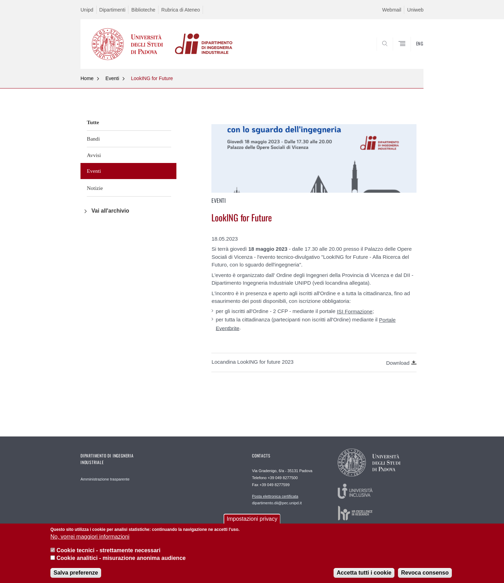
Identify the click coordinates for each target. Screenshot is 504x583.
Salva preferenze (76, 577)
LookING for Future (152, 78)
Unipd (86, 10)
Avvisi (94, 155)
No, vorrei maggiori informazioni (90, 542)
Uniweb (415, 10)
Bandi (93, 139)
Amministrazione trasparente (105, 479)
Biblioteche (143, 10)
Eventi (112, 78)
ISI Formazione (354, 311)
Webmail (391, 10)
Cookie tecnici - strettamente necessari (108, 555)
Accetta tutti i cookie (364, 577)
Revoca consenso (425, 577)
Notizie (95, 188)
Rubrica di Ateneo (180, 10)
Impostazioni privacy (252, 523)
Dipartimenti (112, 10)
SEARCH (411, 52)
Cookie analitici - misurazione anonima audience (121, 563)
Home (86, 78)
